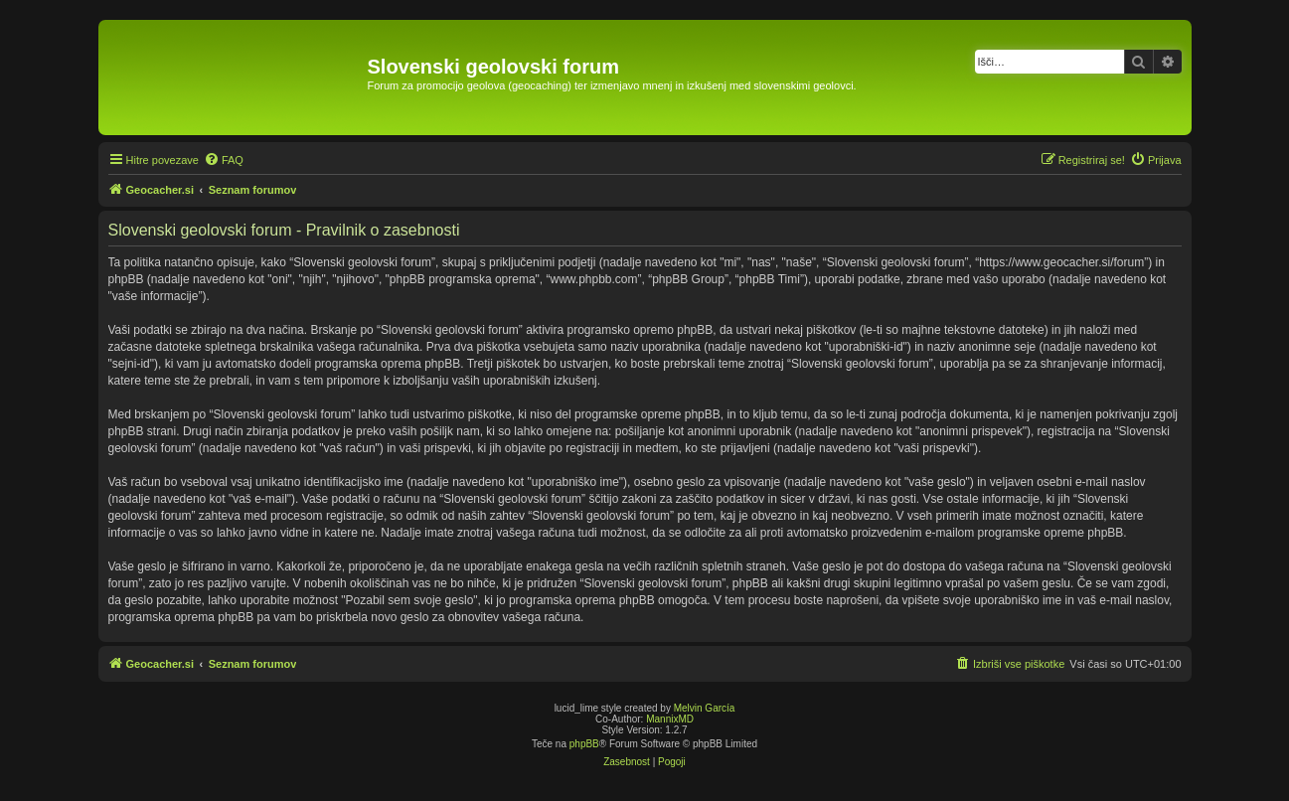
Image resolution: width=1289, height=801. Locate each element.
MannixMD (670, 719)
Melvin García (704, 708)
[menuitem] (223, 160)
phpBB (584, 743)
